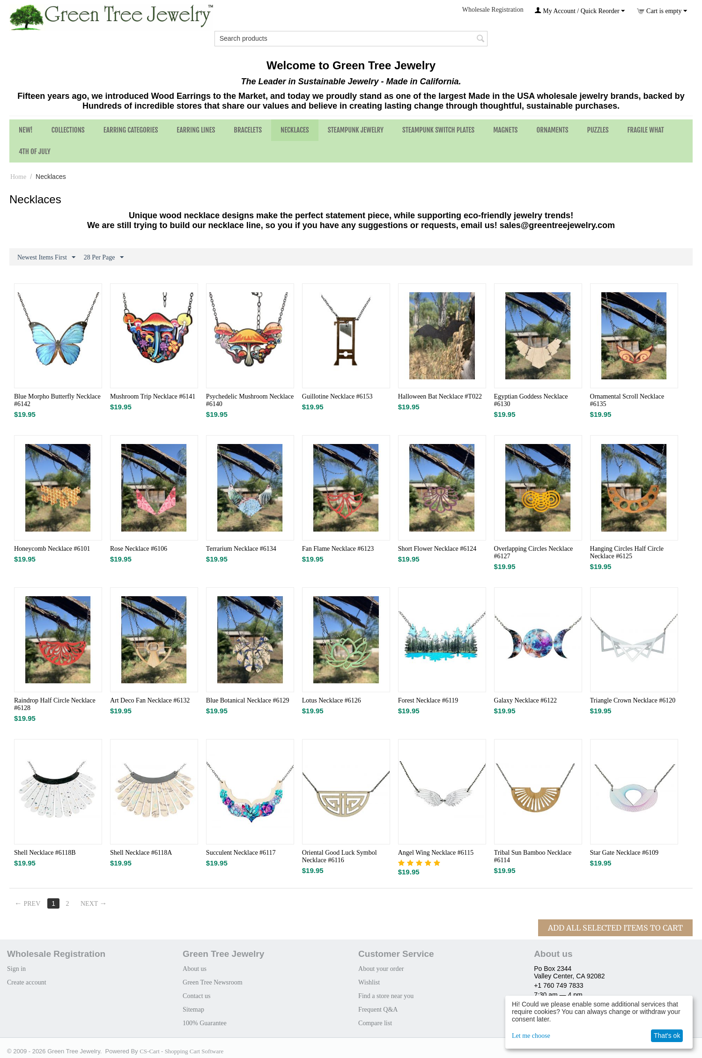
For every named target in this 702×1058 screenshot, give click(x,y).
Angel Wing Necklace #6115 (436, 852)
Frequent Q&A (378, 1009)
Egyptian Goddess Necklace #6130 (531, 400)
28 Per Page (104, 257)
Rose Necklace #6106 (138, 548)
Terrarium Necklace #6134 (241, 548)
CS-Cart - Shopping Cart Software (181, 1051)
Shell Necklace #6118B (45, 852)
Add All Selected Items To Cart (615, 927)
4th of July (35, 151)
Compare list (375, 1023)
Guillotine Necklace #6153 (337, 396)
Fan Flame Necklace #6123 (338, 548)
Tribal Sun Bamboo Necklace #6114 (533, 856)
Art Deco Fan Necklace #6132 (150, 700)
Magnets (505, 130)
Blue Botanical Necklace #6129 (247, 700)
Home (18, 176)
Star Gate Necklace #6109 (624, 852)
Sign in (16, 968)
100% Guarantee (205, 1023)
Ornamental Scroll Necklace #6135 (627, 400)
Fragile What (646, 130)
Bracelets (248, 130)
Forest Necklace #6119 (428, 700)
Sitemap (193, 1009)
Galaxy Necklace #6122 (525, 700)
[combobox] (351, 38)
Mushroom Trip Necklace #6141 (152, 396)
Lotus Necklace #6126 (331, 700)
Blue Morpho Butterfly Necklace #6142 (57, 400)
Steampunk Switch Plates (438, 130)
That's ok (667, 1035)
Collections (68, 130)
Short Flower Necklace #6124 (437, 548)
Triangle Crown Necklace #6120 (633, 700)
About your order (381, 968)
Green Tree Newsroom (213, 982)
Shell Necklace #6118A (141, 852)
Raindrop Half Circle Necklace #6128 (55, 704)
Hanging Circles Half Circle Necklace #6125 (627, 552)
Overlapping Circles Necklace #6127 (533, 552)
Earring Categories (130, 130)
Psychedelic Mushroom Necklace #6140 (250, 400)
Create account (26, 982)
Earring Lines (196, 130)
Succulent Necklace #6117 (241, 852)
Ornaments (552, 130)
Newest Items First (46, 257)
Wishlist (369, 982)
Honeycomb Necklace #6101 (52, 548)
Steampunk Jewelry (356, 130)
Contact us (197, 995)
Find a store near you (386, 995)
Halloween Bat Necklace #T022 (440, 396)
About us (195, 968)
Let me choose (531, 1035)
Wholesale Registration (493, 9)
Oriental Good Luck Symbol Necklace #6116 (339, 856)
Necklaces (295, 130)
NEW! (26, 130)
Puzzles (598, 130)
